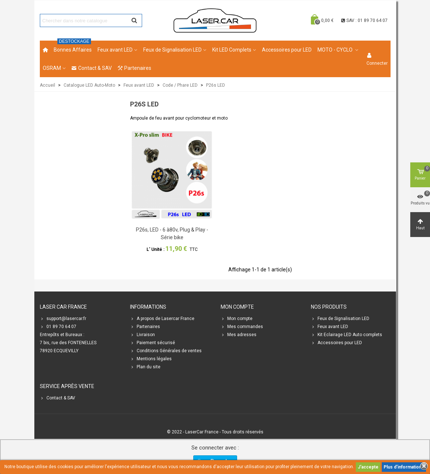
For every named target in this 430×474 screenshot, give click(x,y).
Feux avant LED (115, 50)
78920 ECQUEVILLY (59, 350)
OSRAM (52, 68)
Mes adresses (238, 334)
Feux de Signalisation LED (172, 50)
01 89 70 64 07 (58, 326)
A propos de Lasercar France (162, 318)
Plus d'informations (404, 467)
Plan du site (145, 367)
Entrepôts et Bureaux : (62, 334)
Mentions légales (151, 359)
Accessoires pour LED (287, 50)
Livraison (142, 334)
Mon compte (236, 318)
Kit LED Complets (231, 50)
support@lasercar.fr (63, 318)
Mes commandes (242, 326)
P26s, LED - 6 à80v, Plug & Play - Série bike (172, 233)
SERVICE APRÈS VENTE (67, 386)
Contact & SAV (92, 68)
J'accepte (368, 467)
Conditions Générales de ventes (166, 350)
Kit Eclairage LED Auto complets (346, 334)
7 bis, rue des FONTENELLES (68, 342)
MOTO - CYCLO (335, 50)
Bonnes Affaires (73, 47)
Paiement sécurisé (152, 342)
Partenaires (134, 68)
